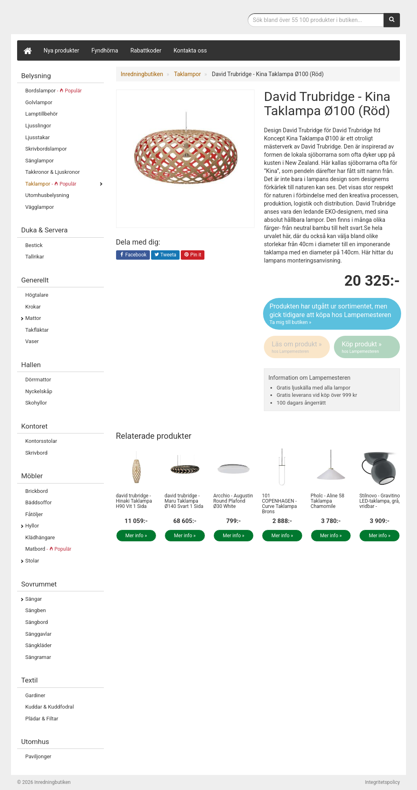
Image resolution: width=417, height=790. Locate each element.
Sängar (33, 599)
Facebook (133, 255)
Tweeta (165, 255)
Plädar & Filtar (41, 719)
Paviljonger (38, 756)
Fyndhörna (105, 50)
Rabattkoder (145, 50)
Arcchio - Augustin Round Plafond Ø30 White (233, 501)
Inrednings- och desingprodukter (78, 17)
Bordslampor (53, 91)
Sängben (35, 610)
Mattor (33, 318)
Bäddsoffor (38, 502)
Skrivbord (36, 453)
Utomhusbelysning (47, 195)
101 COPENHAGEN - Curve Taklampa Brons (279, 504)
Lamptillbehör (41, 114)
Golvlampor (38, 102)
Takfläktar (36, 330)
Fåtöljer (34, 514)
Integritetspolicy (382, 782)
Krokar (33, 307)
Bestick (34, 245)
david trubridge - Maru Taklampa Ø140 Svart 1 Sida (184, 501)
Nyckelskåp (38, 391)
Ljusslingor (38, 126)
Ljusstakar (37, 137)
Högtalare (36, 295)
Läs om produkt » (297, 347)
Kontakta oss (190, 50)
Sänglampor (39, 161)
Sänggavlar (38, 634)
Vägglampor (39, 207)
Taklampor (50, 184)
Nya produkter (61, 50)
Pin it (192, 255)
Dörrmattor (38, 379)
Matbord (48, 549)
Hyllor (32, 526)
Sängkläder (38, 645)
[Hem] (27, 50)
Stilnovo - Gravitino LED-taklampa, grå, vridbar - (379, 501)
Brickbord (36, 491)
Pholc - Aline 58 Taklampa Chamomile (328, 501)
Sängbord (36, 622)
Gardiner (35, 695)
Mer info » (136, 535)
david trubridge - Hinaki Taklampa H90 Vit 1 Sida (134, 501)
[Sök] (392, 20)
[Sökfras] (316, 20)
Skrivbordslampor (46, 149)
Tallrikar (34, 257)
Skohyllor (36, 403)
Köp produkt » (367, 347)
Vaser (32, 341)
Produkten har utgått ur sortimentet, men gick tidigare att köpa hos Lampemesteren (332, 314)
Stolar (32, 561)
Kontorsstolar (41, 441)
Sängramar (38, 657)
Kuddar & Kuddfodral (49, 707)
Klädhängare (40, 537)
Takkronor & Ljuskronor (52, 172)
